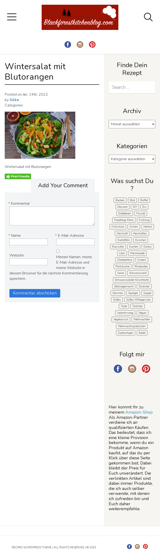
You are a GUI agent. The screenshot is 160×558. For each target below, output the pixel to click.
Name (15, 235)
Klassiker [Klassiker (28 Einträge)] (118, 246)
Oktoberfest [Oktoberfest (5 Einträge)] (124, 260)
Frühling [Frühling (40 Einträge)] (144, 220)
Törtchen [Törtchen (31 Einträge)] (137, 306)
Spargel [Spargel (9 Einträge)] (133, 293)
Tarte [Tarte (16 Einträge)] (124, 306)
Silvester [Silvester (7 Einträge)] (144, 286)
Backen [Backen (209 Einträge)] (120, 200)
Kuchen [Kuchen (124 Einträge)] (133, 246)
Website (16, 255)
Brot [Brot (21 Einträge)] (132, 200)
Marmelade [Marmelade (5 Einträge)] (137, 253)
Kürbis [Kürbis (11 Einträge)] (148, 246)
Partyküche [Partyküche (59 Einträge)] (122, 266)
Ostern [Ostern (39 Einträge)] (141, 260)
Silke (14, 99)
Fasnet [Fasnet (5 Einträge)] (140, 213)
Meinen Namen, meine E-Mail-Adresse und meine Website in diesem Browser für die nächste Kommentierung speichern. (50, 267)
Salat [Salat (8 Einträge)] (120, 273)
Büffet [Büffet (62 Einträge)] (144, 200)
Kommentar (19, 203)
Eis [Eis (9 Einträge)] (144, 207)
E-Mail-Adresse (70, 235)
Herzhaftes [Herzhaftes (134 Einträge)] (140, 233)
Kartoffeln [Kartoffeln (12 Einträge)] (124, 240)
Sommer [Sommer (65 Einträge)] (117, 293)
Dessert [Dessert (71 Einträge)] (122, 207)
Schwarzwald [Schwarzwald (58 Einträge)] (138, 273)
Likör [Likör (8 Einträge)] (122, 253)
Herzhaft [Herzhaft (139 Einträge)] (122, 233)
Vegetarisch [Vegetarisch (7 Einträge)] (120, 319)
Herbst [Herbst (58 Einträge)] (147, 226)
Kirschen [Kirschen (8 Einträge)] (140, 240)
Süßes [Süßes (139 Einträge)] (117, 299)
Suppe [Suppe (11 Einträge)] (147, 293)
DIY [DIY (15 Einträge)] (135, 207)
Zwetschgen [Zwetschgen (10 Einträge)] (125, 333)
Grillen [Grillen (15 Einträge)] (133, 226)
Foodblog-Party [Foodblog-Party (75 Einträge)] (124, 220)
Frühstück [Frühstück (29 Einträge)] (118, 226)
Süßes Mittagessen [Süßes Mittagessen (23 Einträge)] (138, 299)
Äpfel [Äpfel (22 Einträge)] (142, 333)
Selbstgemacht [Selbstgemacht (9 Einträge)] (123, 286)
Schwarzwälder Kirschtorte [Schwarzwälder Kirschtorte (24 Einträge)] (132, 280)
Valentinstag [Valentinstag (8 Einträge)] (125, 313)
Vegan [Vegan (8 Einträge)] (143, 313)
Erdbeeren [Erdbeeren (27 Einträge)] (124, 213)
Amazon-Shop (139, 412)
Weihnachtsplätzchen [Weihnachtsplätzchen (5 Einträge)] (132, 326)
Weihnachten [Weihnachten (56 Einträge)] (141, 319)
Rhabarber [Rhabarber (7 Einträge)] (141, 266)
